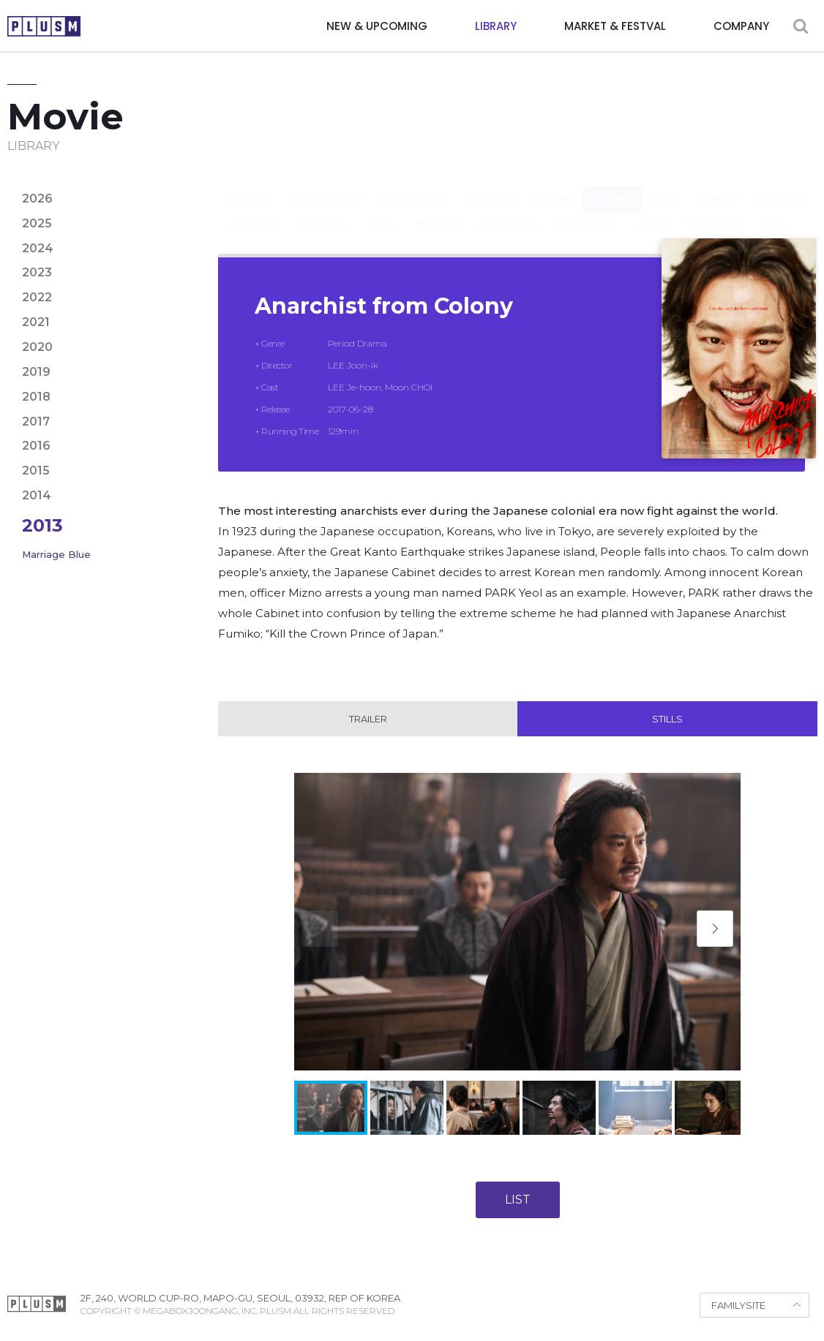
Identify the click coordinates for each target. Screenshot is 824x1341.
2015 (36, 470)
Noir (381, 211)
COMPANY (741, 26)
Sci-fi (652, 211)
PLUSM (43, 26)
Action (248, 185)
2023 (37, 272)
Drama (612, 185)
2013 (42, 525)
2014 (36, 495)
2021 (36, 322)
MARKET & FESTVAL (615, 26)
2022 (37, 297)
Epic (665, 185)
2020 (37, 347)
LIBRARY (496, 26)
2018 (36, 397)
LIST (518, 1199)
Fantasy (783, 185)
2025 (37, 223)
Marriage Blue (56, 554)
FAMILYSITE (738, 1305)
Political (508, 211)
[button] (715, 928)
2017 (36, 421)
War (774, 211)
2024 (37, 248)
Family (718, 185)
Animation (413, 185)
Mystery (322, 211)
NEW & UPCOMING (376, 26)
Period (437, 211)
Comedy (491, 185)
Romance (587, 211)
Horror (251, 211)
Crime (553, 185)
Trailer (368, 719)
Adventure (325, 185)
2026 (37, 198)
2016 (36, 446)
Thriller (714, 211)
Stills (667, 719)
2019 (36, 372)
